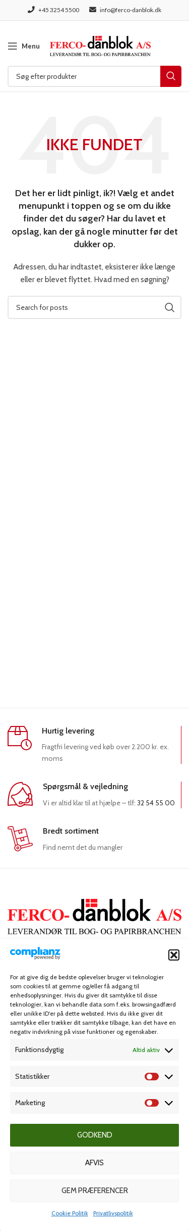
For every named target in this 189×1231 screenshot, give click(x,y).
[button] (174, 955)
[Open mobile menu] (24, 46)
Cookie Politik (69, 1213)
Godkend (94, 1134)
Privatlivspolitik (113, 1213)
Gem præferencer (94, 1190)
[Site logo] (100, 45)
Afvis (94, 1162)
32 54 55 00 (156, 802)
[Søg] (94, 76)
